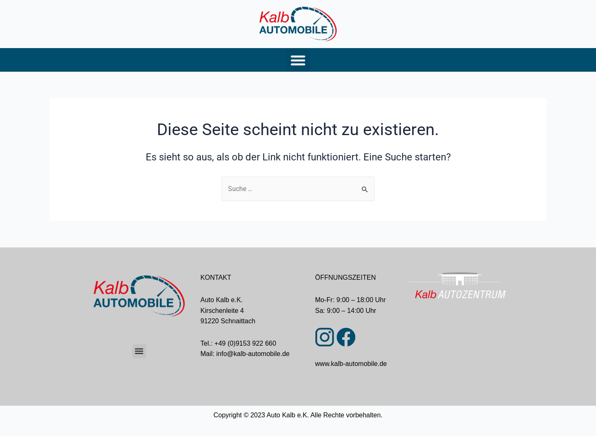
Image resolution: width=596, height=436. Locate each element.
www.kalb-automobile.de (351, 363)
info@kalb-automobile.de (253, 353)
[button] (298, 60)
